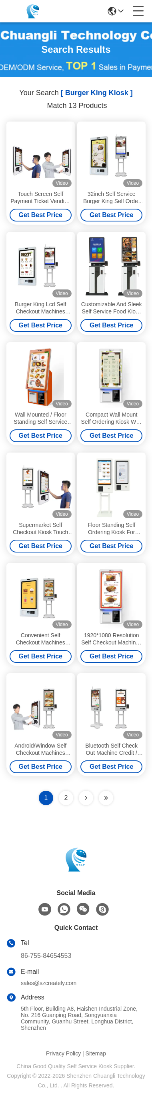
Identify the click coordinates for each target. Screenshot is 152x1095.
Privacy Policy (63, 1053)
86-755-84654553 (46, 955)
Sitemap (96, 1053)
